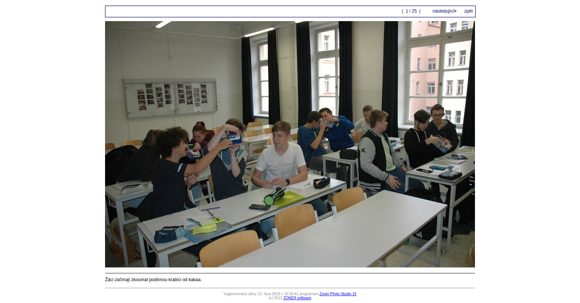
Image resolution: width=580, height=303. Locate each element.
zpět (468, 11)
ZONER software (297, 298)
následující (443, 11)
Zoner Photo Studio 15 (338, 294)
